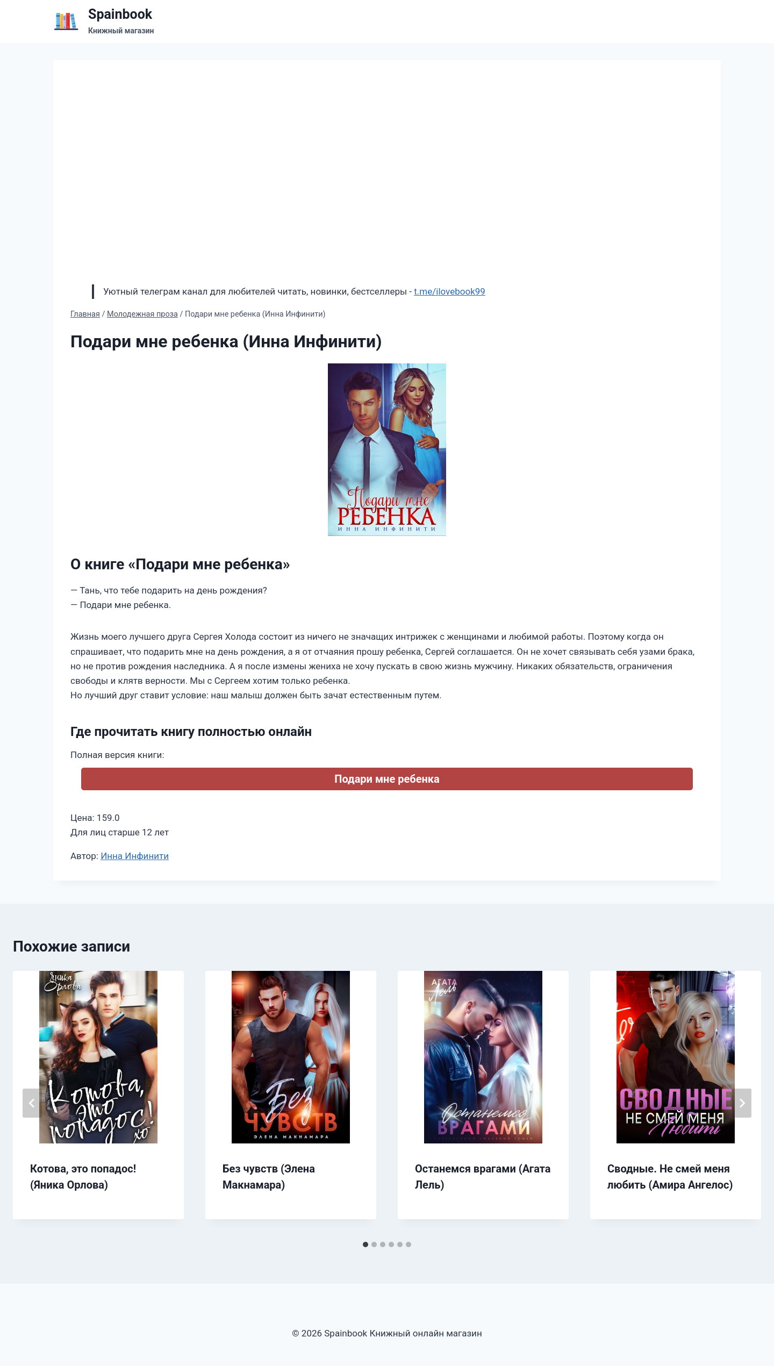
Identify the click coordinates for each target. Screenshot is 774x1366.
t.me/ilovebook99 (449, 291)
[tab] (365, 1244)
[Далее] (741, 1103)
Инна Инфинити (135, 855)
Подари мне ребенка (386, 779)
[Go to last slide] (32, 1103)
